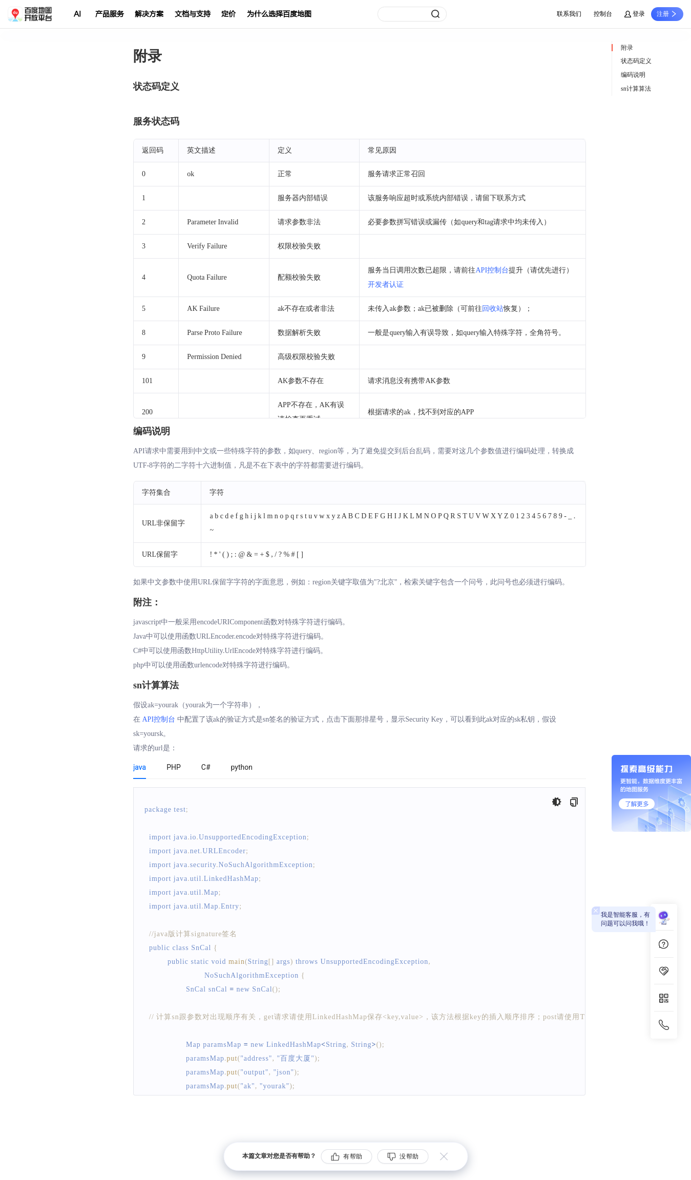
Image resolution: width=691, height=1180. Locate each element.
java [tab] (139, 767)
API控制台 (492, 270)
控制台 (603, 13)
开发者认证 (386, 284)
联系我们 (569, 13)
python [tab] (242, 767)
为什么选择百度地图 (279, 14)
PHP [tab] (173, 767)
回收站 (493, 308)
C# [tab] (206, 767)
